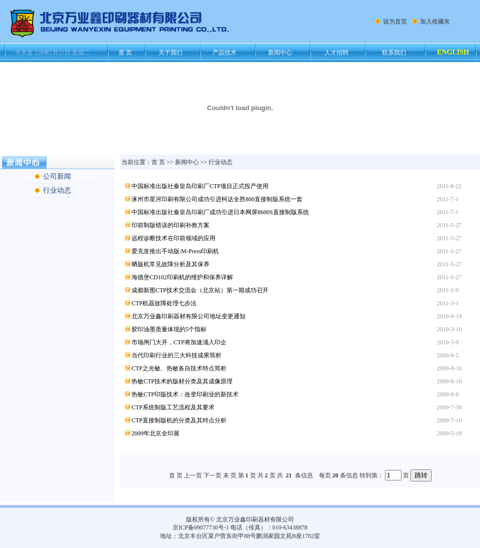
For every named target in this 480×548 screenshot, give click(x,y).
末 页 (229, 475)
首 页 (158, 162)
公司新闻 (57, 176)
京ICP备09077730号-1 (200, 527)
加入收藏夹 (435, 21)
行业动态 (57, 190)
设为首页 (395, 21)
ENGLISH (453, 52)
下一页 (213, 475)
